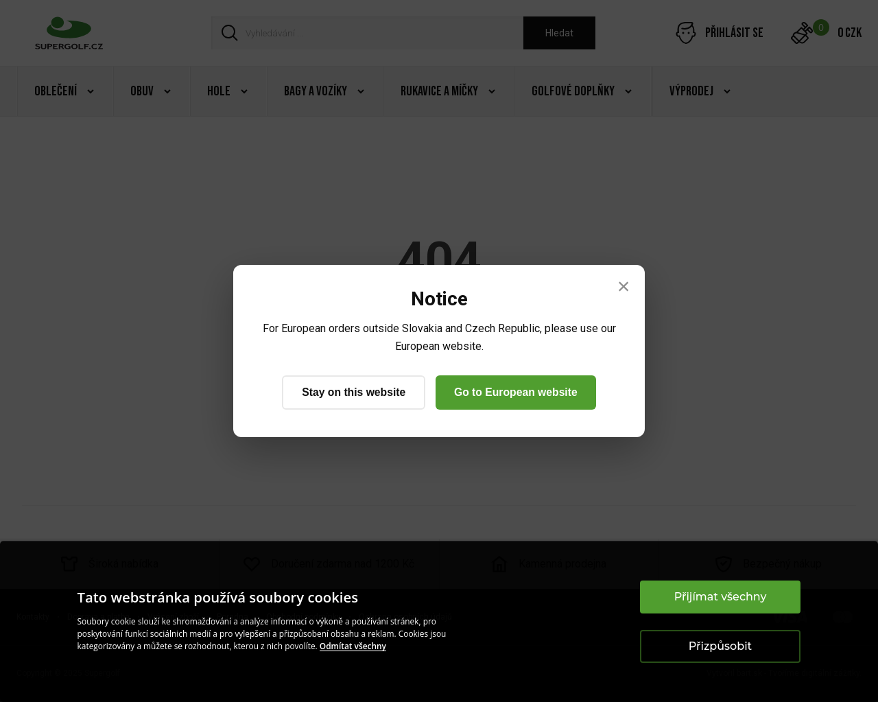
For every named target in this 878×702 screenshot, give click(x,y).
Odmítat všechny (353, 646)
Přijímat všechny (720, 596)
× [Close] (623, 286)
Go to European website (517, 392)
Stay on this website (352, 392)
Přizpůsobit (720, 646)
